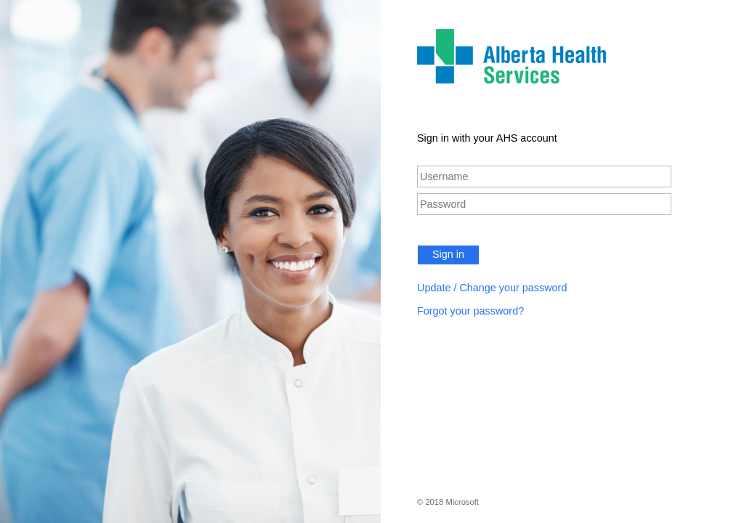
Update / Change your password (492, 287)
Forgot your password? (470, 311)
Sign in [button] (448, 254)
